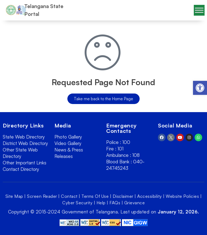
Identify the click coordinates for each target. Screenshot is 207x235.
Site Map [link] (14, 196)
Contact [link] (69, 196)
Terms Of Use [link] (95, 196)
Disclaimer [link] (123, 196)
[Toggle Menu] (199, 10)
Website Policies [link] (182, 196)
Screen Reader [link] (42, 196)
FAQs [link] (114, 202)
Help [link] (101, 202)
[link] (200, 88)
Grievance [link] (134, 202)
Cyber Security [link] (77, 202)
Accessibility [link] (149, 196)
